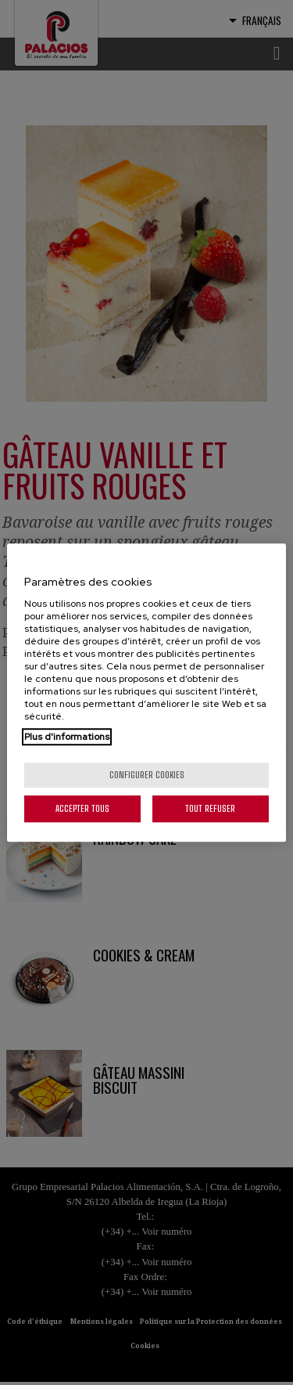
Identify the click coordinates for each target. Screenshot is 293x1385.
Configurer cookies (146, 775)
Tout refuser (210, 808)
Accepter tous (82, 808)
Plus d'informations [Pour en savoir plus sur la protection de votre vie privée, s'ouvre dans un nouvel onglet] (66, 736)
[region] (146, 692)
